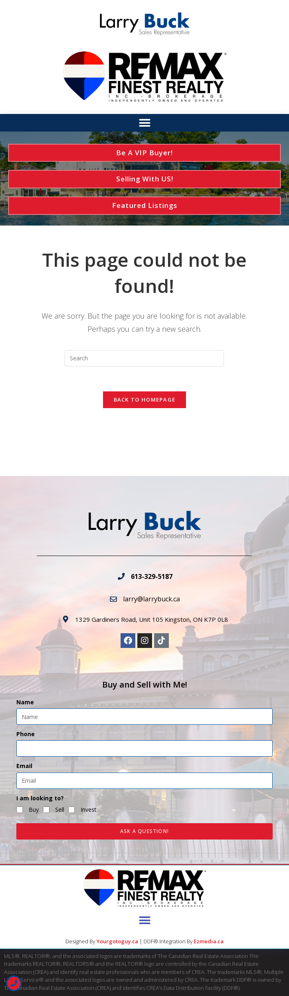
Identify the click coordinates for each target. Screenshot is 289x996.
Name (25, 702)
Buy (34, 809)
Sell (59, 809)
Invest (88, 809)
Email (24, 766)
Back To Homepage (145, 399)
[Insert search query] (144, 358)
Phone (25, 734)
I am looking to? (40, 798)
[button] (144, 123)
